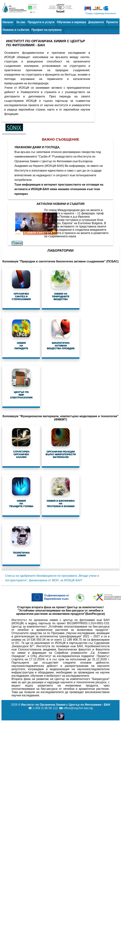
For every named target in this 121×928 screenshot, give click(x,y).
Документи (96, 22)
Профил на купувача (46, 29)
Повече (17, 243)
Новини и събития (16, 29)
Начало (8, 22)
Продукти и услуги (41, 22)
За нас (20, 22)
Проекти (112, 22)
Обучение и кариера (71, 22)
